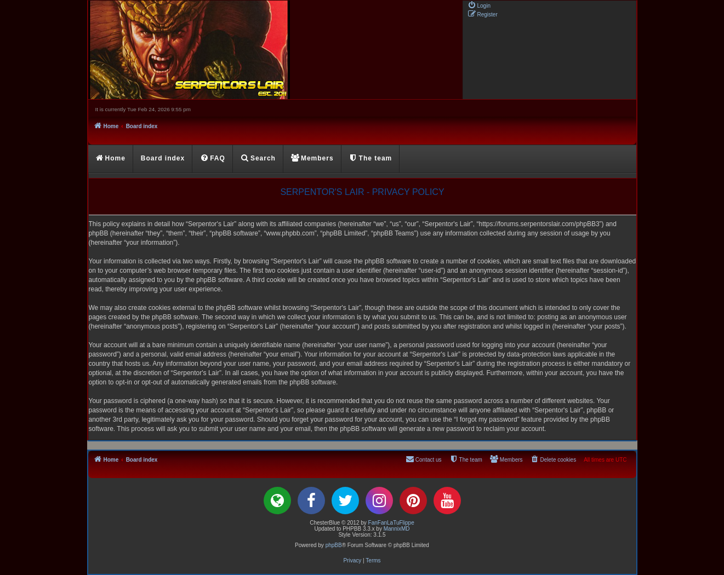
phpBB (334, 545)
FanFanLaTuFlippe (391, 523)
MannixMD (397, 529)
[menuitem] (479, 5)
